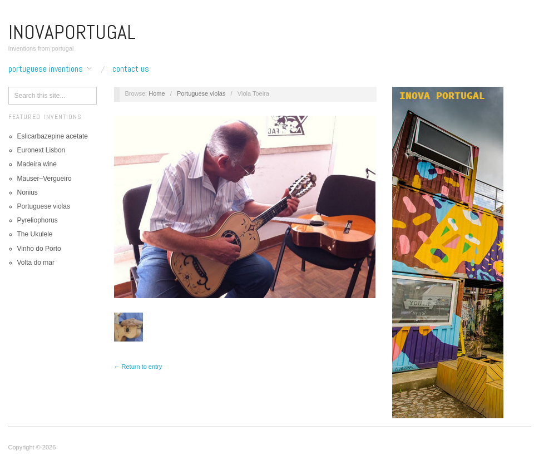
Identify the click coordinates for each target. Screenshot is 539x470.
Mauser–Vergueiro (44, 178)
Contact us (130, 69)
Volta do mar (36, 262)
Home (157, 93)
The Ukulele (35, 234)
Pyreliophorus (37, 220)
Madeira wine (37, 164)
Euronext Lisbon (41, 150)
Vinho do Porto (39, 249)
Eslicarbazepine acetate (52, 136)
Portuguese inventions (45, 69)
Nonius (27, 192)
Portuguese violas (43, 206)
